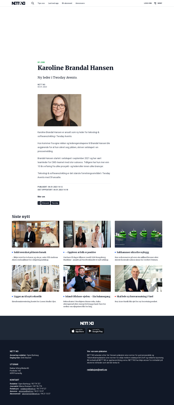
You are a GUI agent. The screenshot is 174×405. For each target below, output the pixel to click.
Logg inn (148, 3)
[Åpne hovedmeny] (158, 3)
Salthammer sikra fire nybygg (132, 252)
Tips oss (41, 3)
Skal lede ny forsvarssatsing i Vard (134, 296)
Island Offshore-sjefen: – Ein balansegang (86, 296)
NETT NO (41, 85)
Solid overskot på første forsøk (29, 252)
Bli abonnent (67, 3)
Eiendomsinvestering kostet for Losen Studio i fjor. (34, 301)
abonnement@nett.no (31, 394)
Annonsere (80, 3)
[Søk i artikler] (32, 3)
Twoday (55, 203)
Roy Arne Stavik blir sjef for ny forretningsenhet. (136, 301)
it (39, 203)
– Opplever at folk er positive (79, 252)
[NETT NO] (20, 3)
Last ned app (53, 3)
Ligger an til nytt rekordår (27, 296)
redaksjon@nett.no (27, 389)
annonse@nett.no (26, 391)
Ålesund (45, 203)
